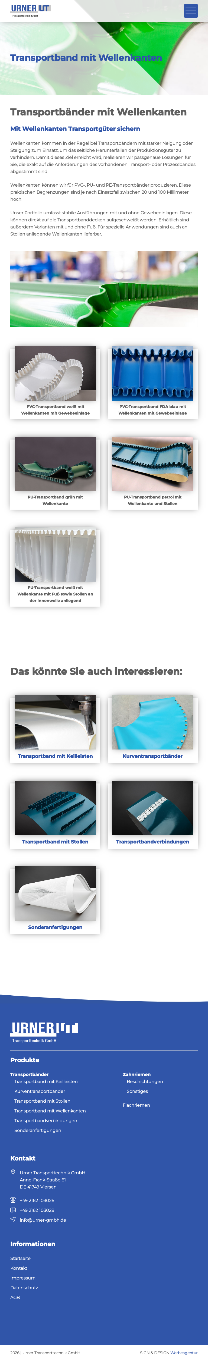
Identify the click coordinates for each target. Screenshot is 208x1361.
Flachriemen (136, 1105)
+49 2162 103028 (37, 1210)
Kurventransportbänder (39, 1091)
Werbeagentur (184, 1352)
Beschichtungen (145, 1081)
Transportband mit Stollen (42, 1101)
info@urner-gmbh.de (43, 1220)
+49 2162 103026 (37, 1200)
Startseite (20, 1258)
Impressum (22, 1278)
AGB (15, 1297)
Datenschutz (24, 1287)
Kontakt (18, 1268)
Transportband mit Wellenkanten (50, 1111)
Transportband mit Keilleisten (46, 1081)
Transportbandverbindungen (45, 1120)
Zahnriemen (137, 1074)
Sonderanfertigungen (37, 1130)
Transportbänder (29, 1074)
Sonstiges (137, 1091)
